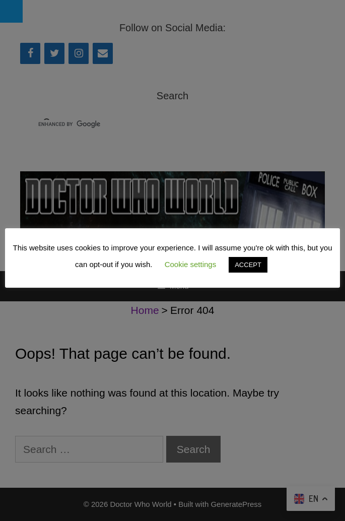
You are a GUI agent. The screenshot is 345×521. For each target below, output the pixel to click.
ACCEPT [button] (248, 265)
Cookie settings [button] (191, 264)
